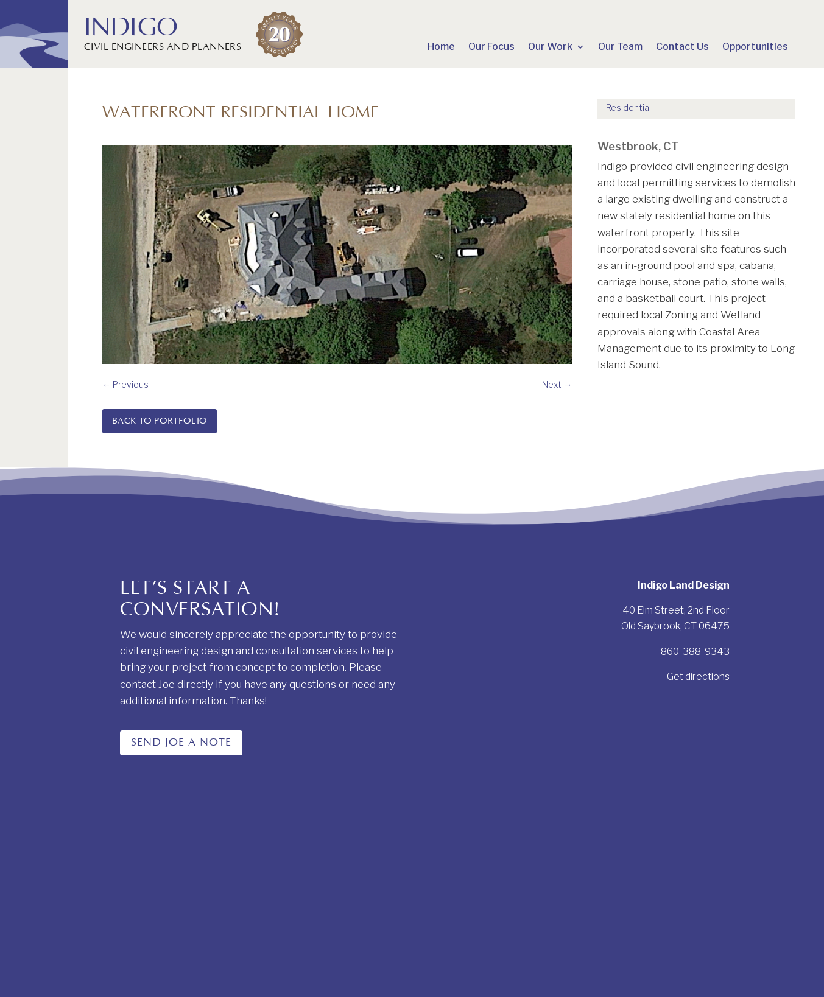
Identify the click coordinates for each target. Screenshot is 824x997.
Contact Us (682, 47)
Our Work (550, 47)
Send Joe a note (181, 742)
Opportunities (755, 47)
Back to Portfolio (159, 421)
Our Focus (491, 47)
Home (441, 47)
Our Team (620, 47)
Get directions (698, 676)
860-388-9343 (695, 651)
